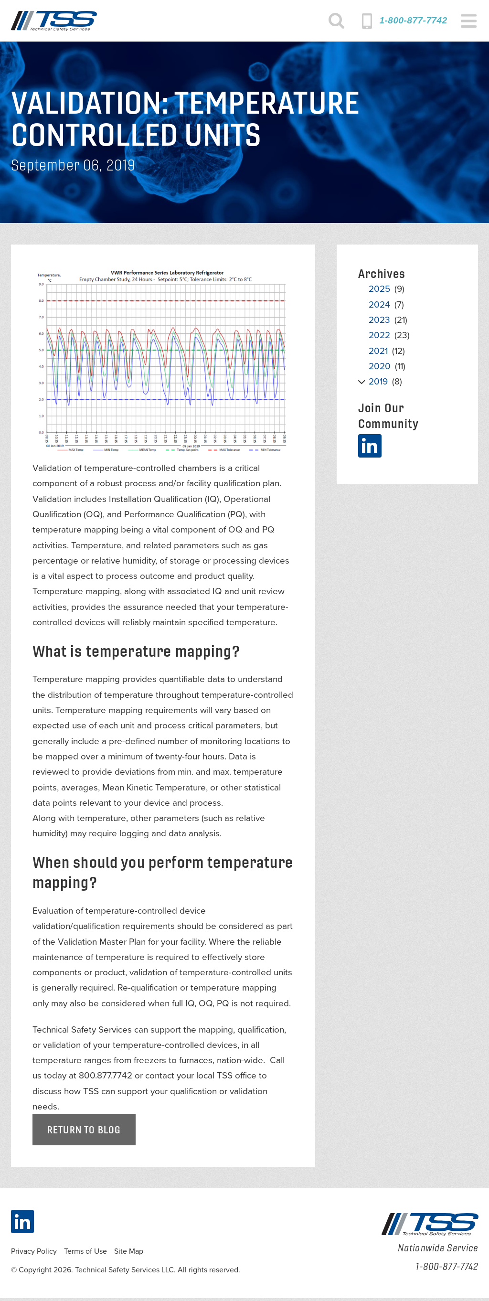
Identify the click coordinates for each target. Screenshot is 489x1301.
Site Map (128, 1254)
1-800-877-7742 (413, 20)
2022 (379, 338)
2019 (378, 384)
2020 (380, 369)
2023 (379, 323)
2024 (379, 307)
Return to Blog (83, 1133)
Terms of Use (85, 1254)
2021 (378, 354)
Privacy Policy (34, 1254)
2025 (379, 292)
